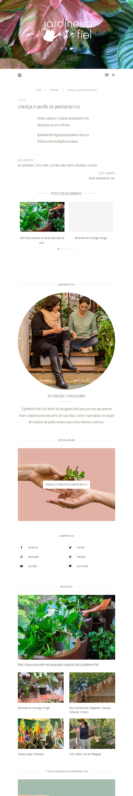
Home (38, 90)
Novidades (54, 90)
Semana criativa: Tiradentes (31, 754)
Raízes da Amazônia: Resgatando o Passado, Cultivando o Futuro (90, 710)
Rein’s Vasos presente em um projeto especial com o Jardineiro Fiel (58, 664)
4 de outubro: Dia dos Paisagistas (85, 754)
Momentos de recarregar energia (91, 238)
